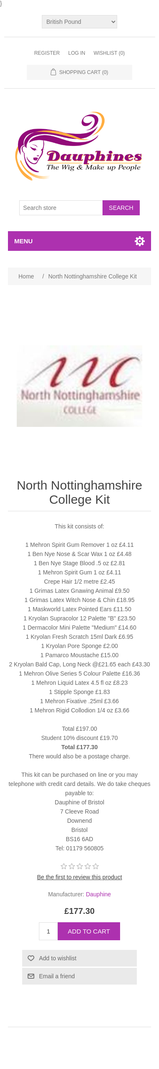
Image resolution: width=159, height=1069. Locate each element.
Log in (76, 53)
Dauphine (98, 894)
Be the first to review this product (79, 877)
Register (47, 53)
